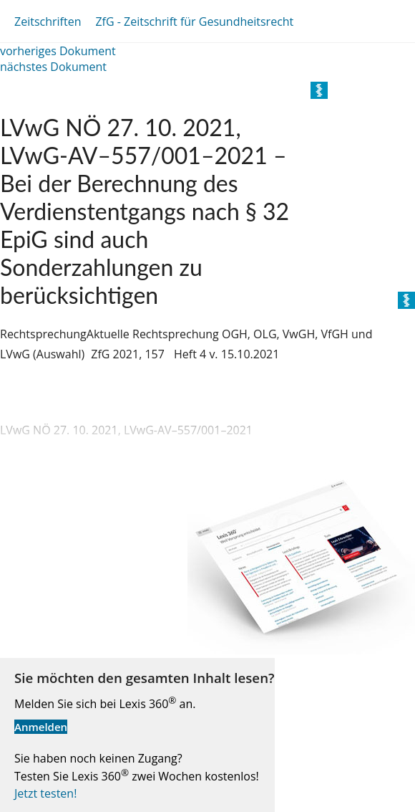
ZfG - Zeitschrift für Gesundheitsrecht (194, 21)
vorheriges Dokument (58, 51)
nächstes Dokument (53, 67)
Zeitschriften (47, 21)
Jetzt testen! (45, 793)
